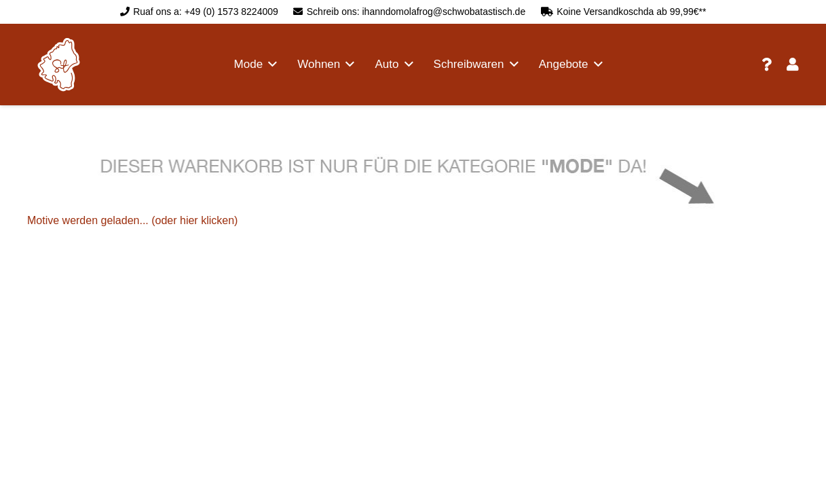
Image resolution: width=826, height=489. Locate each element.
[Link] (767, 64)
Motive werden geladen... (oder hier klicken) (132, 220)
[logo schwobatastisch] (58, 64)
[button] (270, 65)
